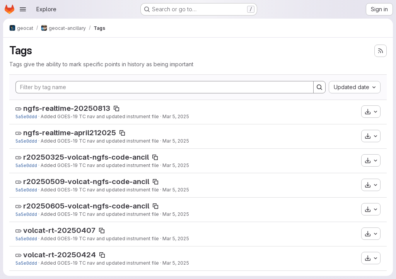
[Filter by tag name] (164, 87)
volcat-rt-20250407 (59, 230)
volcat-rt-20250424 (59, 254)
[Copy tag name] (116, 108)
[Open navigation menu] (23, 9)
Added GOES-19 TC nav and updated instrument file (100, 116)
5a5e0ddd (26, 116)
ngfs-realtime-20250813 (66, 108)
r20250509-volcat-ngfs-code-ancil (86, 181)
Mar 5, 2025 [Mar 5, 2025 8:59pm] (175, 116)
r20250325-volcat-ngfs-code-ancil (86, 157)
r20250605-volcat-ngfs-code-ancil (86, 206)
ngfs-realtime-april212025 (69, 132)
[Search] (319, 87)
